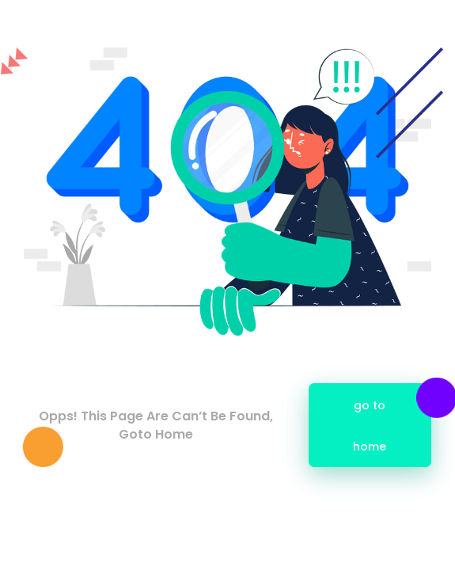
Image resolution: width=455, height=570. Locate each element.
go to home (370, 425)
